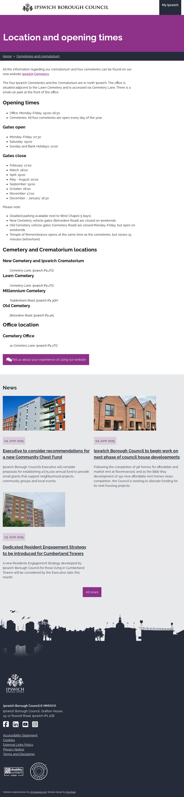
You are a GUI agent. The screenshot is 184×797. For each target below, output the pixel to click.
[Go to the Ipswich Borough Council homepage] (66, 7)
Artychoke (71, 792)
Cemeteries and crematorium (38, 56)
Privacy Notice (13, 749)
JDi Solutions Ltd (38, 792)
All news (92, 592)
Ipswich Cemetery (35, 74)
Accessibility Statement (20, 735)
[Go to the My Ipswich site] (170, 7)
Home (7, 56)
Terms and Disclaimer (19, 754)
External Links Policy (18, 745)
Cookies (9, 740)
